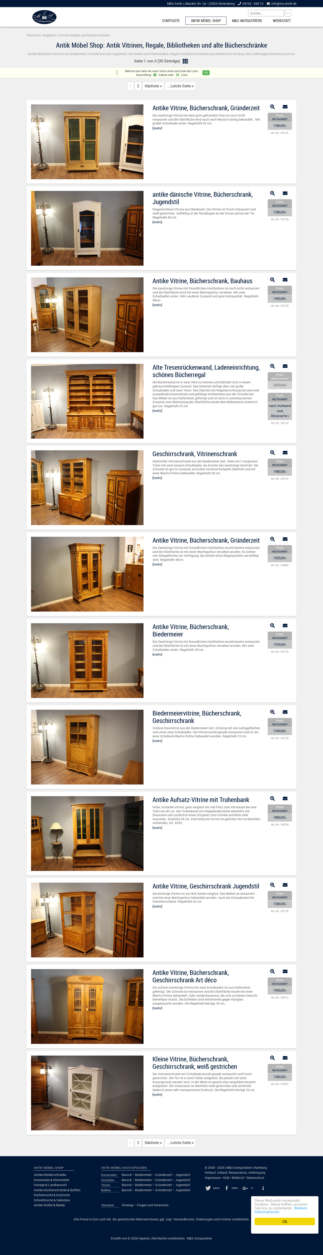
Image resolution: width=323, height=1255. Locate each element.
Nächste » (153, 86)
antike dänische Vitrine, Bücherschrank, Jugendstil (203, 198)
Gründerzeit (163, 1175)
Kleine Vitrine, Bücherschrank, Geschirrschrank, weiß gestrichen (195, 1063)
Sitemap (128, 1205)
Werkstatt (282, 20)
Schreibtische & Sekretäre (52, 1200)
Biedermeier (143, 1175)
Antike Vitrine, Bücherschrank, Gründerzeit (206, 108)
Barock (127, 1175)
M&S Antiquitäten (247, 20)
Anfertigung (256, 1173)
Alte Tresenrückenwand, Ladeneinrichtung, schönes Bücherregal (206, 371)
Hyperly (144, 1238)
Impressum (212, 1178)
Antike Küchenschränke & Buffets (57, 1190)
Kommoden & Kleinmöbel (51, 1180)
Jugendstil (182, 1175)
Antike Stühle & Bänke (49, 1205)
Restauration (238, 1173)
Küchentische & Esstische (52, 1195)
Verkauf (210, 1173)
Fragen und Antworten (152, 1205)
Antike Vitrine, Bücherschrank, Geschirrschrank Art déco (191, 976)
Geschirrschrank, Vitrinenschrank (195, 453)
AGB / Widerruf (233, 1178)
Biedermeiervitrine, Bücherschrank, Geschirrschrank (197, 717)
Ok (285, 1221)
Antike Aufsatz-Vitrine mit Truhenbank (201, 799)
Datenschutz (255, 1178)
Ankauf (222, 1173)
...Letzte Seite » (180, 86)
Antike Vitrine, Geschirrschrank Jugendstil (206, 886)
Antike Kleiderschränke (50, 1175)
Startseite (171, 20)
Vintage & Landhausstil (50, 1185)
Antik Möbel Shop (206, 20)
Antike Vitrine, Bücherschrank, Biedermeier (191, 630)
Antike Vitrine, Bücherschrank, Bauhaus (203, 280)
